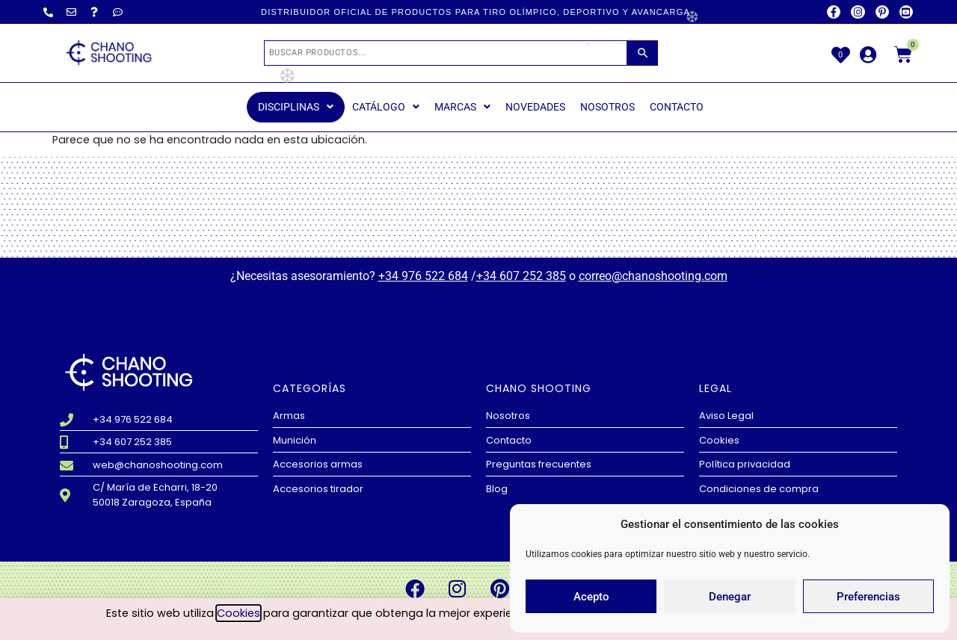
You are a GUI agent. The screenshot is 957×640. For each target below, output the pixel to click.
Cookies (238, 613)
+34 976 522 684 (423, 276)
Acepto (591, 596)
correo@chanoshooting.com (653, 276)
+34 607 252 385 (521, 276)
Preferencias (868, 596)
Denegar (730, 596)
